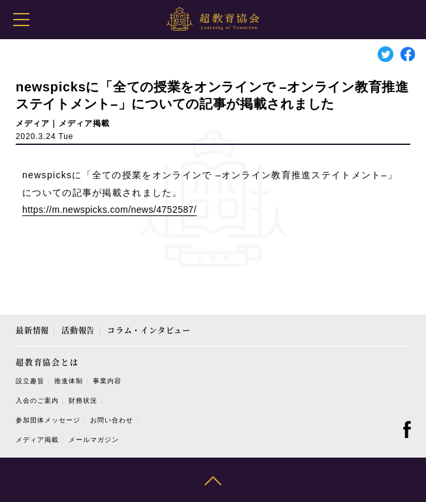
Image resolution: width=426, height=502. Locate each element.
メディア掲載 (37, 439)
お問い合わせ (111, 420)
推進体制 (68, 380)
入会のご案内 (37, 400)
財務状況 (83, 400)
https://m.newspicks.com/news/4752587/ (109, 209)
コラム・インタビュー (149, 330)
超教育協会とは (47, 362)
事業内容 (107, 380)
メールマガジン (94, 439)
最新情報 (32, 330)
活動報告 (78, 330)
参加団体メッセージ (48, 420)
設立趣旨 (30, 380)
